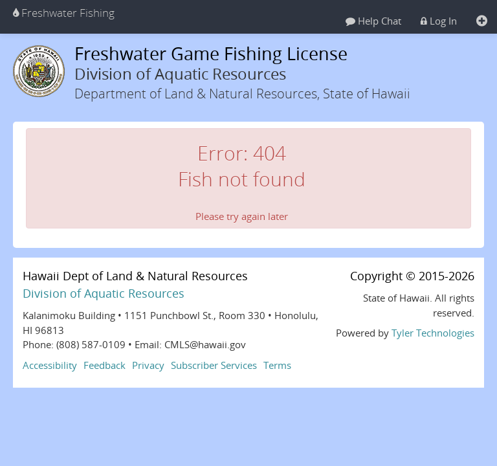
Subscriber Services (214, 365)
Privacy (148, 365)
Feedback (104, 365)
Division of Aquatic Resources (103, 293)
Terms (277, 365)
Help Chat (373, 20)
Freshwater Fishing (64, 13)
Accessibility (50, 365)
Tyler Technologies (433, 332)
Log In (439, 20)
